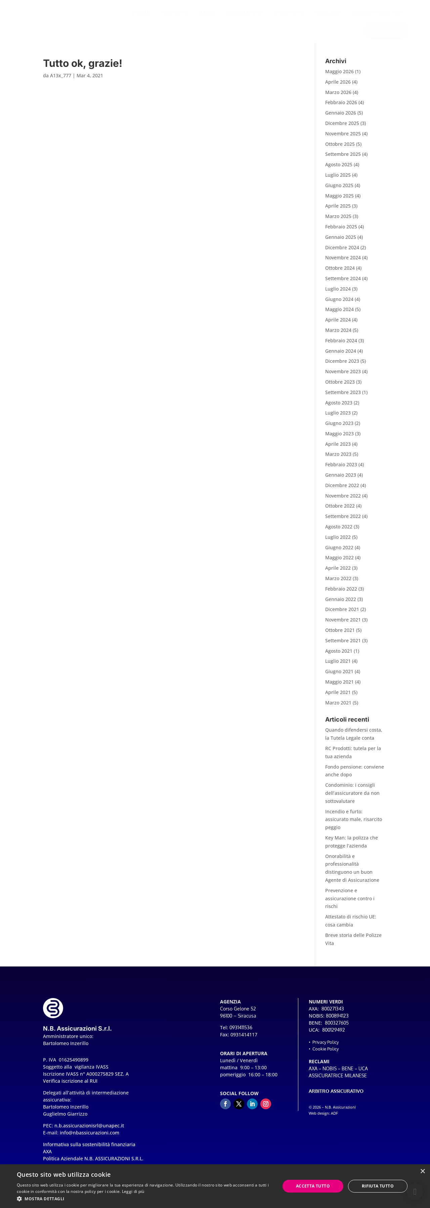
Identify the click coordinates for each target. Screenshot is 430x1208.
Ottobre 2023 (340, 386)
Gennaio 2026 (340, 117)
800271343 (332, 1013)
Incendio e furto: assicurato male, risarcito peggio (353, 823)
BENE (347, 1072)
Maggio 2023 (339, 437)
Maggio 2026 (339, 75)
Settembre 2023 (343, 396)
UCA (363, 1072)
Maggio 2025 (339, 200)
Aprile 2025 (338, 210)
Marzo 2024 (338, 334)
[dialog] (215, 1186)
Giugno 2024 (339, 303)
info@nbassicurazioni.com (89, 1136)
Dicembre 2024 (342, 251)
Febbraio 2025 (341, 230)
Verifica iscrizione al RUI (70, 1085)
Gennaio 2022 (340, 603)
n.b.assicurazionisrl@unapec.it (89, 1129)
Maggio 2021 (339, 686)
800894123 (337, 1020)
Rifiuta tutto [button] (378, 1186)
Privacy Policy (325, 1046)
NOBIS (329, 1072)
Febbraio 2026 (341, 106)
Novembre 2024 (343, 261)
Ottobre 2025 (340, 148)
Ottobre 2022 (340, 510)
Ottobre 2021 (340, 634)
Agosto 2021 (338, 655)
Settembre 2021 (343, 644)
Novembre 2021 (343, 623)
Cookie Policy (325, 1052)
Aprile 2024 (338, 323)
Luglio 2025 (338, 179)
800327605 (337, 1027)
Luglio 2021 (338, 665)
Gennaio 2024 (340, 355)
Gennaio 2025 (340, 241)
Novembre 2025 (343, 137)
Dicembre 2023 (342, 365)
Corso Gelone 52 (238, 1013)
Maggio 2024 (339, 313)
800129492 (333, 1034)
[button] (414, 1191)
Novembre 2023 (343, 375)
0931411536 (240, 1031)
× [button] (422, 1171)
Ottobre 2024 (340, 272)
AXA (313, 1072)
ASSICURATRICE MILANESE (338, 1079)
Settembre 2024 (343, 282)
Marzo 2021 (338, 706)
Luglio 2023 (338, 417)
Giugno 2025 (339, 189)
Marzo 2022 (338, 582)
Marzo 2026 (338, 96)
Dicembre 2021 (342, 613)
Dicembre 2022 (342, 489)
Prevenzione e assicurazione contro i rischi (350, 902)
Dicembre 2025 (342, 127)
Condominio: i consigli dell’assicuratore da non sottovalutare (352, 797)
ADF (334, 1117)
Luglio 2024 (338, 293)
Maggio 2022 (339, 561)
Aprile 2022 (338, 572)
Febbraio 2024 (341, 344)
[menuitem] (141, 12)
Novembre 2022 (343, 500)
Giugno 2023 (339, 427)
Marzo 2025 (338, 220)
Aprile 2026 (338, 86)
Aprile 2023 (338, 448)
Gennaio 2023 (340, 479)
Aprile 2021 (338, 696)
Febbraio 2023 (341, 468)
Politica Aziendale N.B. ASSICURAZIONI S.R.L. (93, 1162)
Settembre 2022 (343, 520)
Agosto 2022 (338, 530)
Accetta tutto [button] (313, 1186)
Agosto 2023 (338, 406)
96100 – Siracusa (238, 1020)
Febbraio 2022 (341, 593)
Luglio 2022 (338, 541)
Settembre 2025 (343, 158)
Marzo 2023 (338, 458)
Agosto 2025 (338, 168)
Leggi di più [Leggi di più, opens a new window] (133, 1191)
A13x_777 (60, 79)
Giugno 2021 (339, 675)
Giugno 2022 (339, 551)
